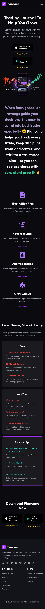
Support (30, 581)
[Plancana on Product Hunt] (33, 563)
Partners (5, 589)
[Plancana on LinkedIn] (29, 563)
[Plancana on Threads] (7, 563)
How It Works (7, 573)
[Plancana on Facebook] (12, 563)
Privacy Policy (33, 577)
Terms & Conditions (35, 573)
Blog (4, 581)
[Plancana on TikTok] (25, 563)
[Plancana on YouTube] (20, 563)
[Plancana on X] (3, 563)
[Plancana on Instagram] (16, 563)
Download (6, 585)
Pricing (5, 577)
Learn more (22, 216)
